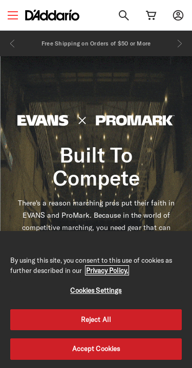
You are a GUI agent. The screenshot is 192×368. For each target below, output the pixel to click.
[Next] (180, 43)
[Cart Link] (151, 15)
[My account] (178, 15)
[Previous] (12, 43)
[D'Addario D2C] (52, 15)
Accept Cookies (96, 348)
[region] (96, 299)
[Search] (124, 15)
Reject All (96, 319)
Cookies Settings (95, 290)
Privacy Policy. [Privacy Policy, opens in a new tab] (107, 270)
